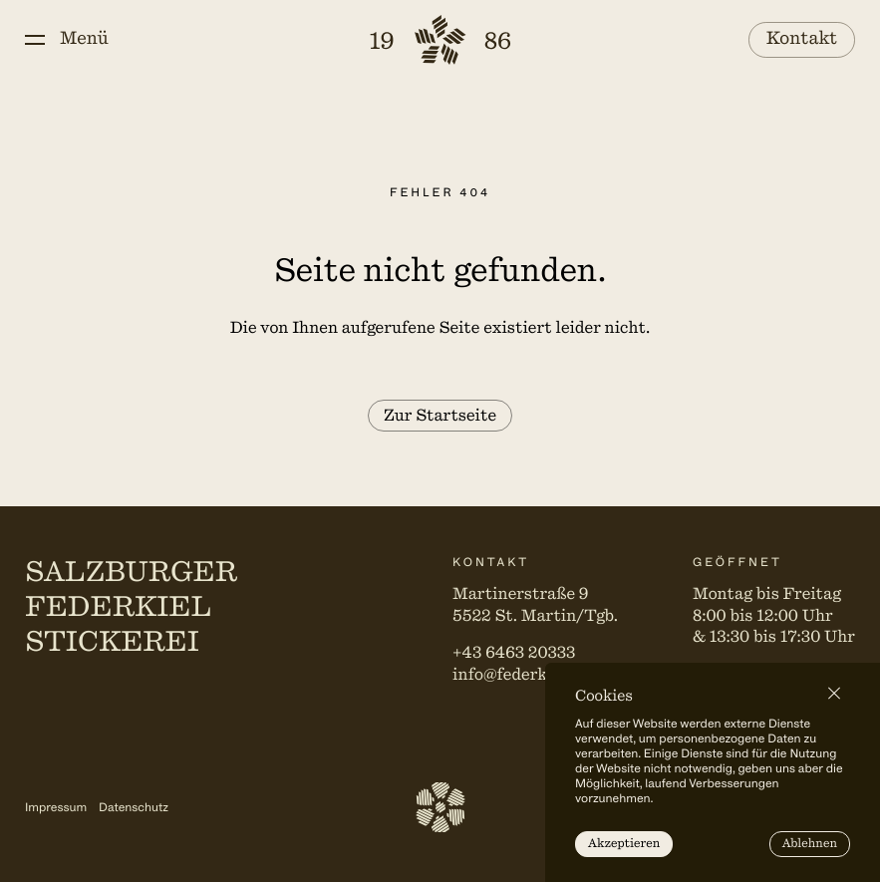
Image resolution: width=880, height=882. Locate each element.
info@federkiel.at (519, 675)
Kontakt (802, 39)
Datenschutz (133, 807)
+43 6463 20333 (513, 653)
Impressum (56, 807)
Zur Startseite (440, 416)
